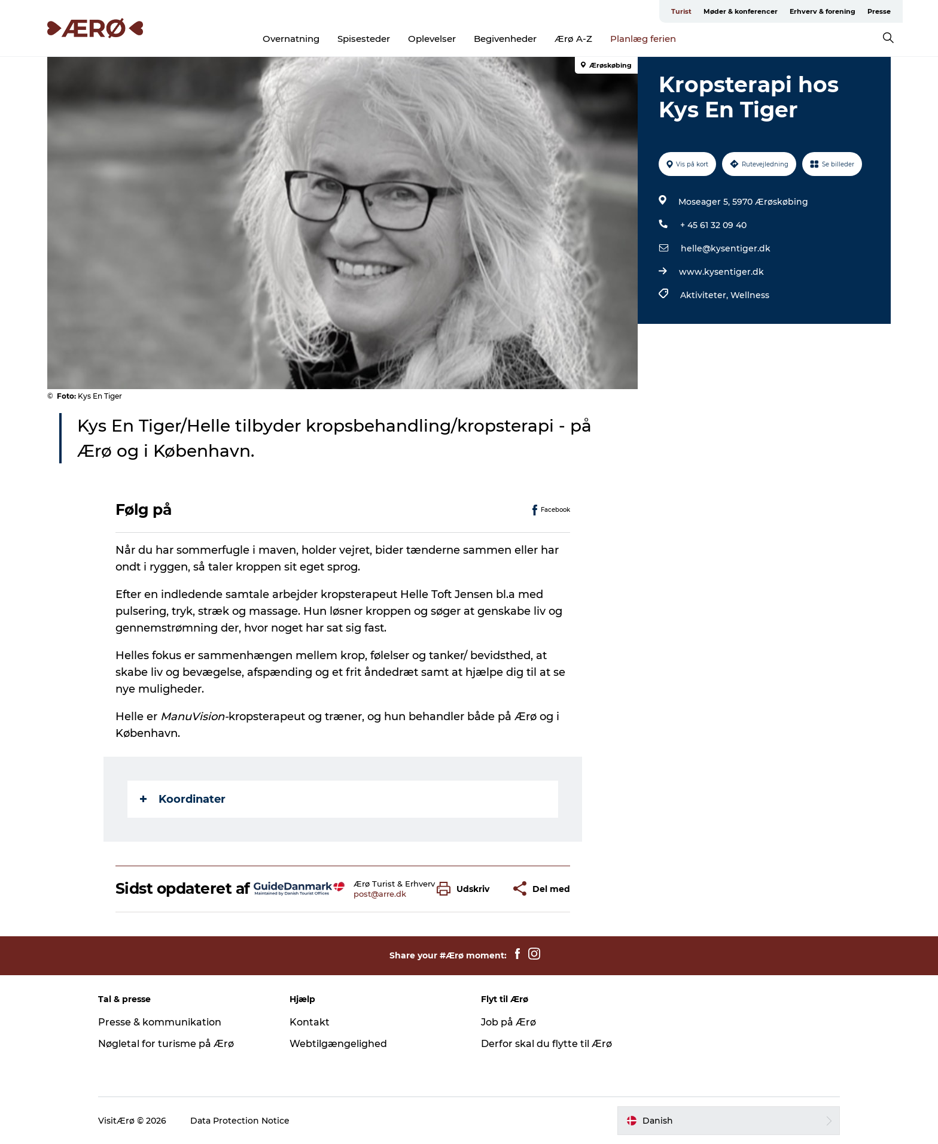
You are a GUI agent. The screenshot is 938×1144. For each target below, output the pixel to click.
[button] (466, 889)
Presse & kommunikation (159, 1022)
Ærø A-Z (573, 38)
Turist (681, 11)
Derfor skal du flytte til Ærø (546, 1043)
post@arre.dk (380, 894)
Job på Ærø (508, 1022)
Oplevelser (432, 38)
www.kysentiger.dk (721, 271)
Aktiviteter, (705, 295)
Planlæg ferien (643, 38)
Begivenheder (505, 38)
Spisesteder (363, 38)
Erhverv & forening (822, 11)
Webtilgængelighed (338, 1043)
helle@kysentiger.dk (725, 248)
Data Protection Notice (240, 1120)
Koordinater (183, 799)
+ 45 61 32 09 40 (713, 225)
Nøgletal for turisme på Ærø (166, 1043)
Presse (879, 11)
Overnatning (291, 38)
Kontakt (310, 1022)
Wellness (749, 295)
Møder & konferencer (741, 11)
